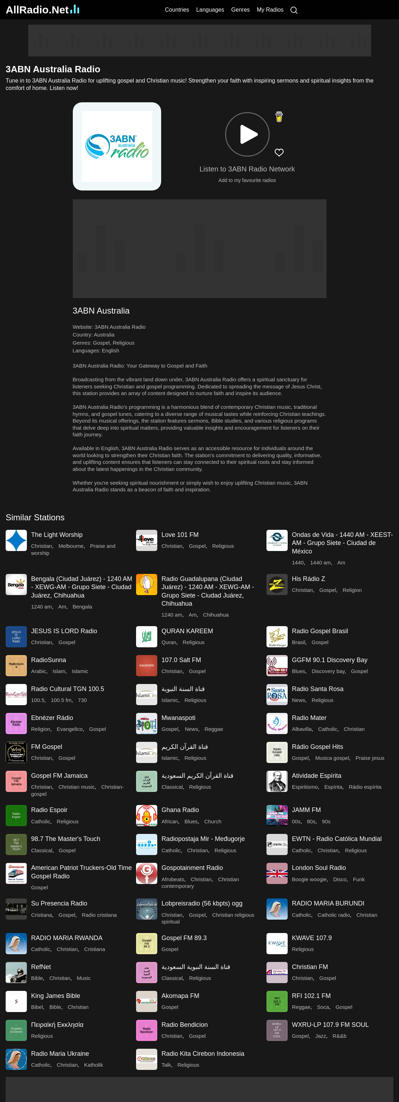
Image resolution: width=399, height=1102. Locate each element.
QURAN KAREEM (187, 631)
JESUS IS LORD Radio (64, 631)
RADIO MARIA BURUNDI (328, 903)
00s (296, 821)
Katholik (93, 1065)
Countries (177, 10)
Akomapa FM (180, 995)
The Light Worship (57, 534)
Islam (59, 671)
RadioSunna (48, 660)
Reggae (214, 729)
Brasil (298, 642)
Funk (359, 879)
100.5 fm (61, 700)
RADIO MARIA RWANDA (66, 937)
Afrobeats (173, 879)
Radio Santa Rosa (318, 688)
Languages (210, 10)
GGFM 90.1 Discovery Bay (330, 660)
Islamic (80, 671)
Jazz (320, 1036)
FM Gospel (46, 746)
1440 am (320, 562)
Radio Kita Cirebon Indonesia (203, 1053)
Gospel (101, 343)
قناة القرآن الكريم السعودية (198, 775)
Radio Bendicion (185, 1024)
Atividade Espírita (316, 775)
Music (83, 978)
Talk (166, 1065)
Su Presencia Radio (59, 903)
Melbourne (71, 546)
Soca (323, 1007)
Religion (352, 590)
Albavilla (302, 729)
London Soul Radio (319, 867)
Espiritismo (305, 787)
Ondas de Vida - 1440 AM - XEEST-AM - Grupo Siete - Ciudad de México (342, 543)
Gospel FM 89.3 (184, 937)
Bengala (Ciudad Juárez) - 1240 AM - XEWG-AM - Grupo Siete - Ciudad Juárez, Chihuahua (81, 587)
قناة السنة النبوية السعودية (196, 966)
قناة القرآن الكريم (185, 746)
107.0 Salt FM (181, 660)
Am (341, 562)
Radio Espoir (49, 809)
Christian (41, 546)
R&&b (339, 1036)
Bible (37, 978)
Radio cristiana (99, 915)
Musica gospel (332, 758)
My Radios (270, 10)
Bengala (82, 607)
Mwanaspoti (178, 717)
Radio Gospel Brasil (320, 631)
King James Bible (55, 995)
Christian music (77, 787)
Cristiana (41, 915)
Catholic (327, 729)
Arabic (38, 671)
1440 (298, 562)
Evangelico (70, 729)
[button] (247, 134)
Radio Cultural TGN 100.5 (67, 688)
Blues (298, 671)
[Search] (294, 10)
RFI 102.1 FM (311, 995)
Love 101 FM (180, 534)
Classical (172, 787)
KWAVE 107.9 (312, 937)
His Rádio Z (308, 578)
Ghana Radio (180, 809)
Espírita (333, 787)
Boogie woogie (309, 879)
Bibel (37, 1007)
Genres (240, 10)
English (110, 350)
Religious (124, 343)
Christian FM (310, 966)
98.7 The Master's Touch (65, 838)
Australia (104, 335)
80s (311, 821)
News (298, 700)
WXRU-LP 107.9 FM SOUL (330, 1024)
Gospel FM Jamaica (59, 775)
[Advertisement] (199, 40)
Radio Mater (309, 717)
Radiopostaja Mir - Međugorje (203, 838)
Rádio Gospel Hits (317, 746)
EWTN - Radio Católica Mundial (337, 838)
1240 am (41, 607)
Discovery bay (328, 671)
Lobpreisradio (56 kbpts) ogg (202, 903)
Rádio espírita (365, 787)
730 (82, 700)
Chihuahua (216, 615)
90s (326, 821)
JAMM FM (306, 809)
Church (212, 821)
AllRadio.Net (42, 10)
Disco (340, 879)
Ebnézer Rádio (52, 717)
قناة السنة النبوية (183, 688)
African (170, 821)
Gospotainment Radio (192, 867)
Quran (169, 642)
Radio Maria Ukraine (60, 1053)
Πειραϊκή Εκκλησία (57, 1024)
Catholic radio (334, 915)
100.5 (38, 700)
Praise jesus (370, 758)
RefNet (41, 966)
